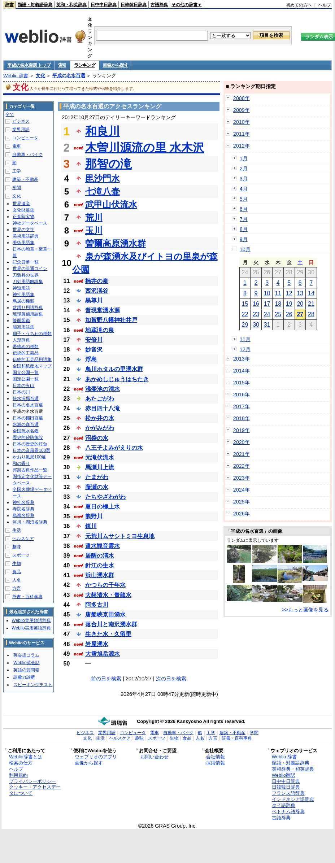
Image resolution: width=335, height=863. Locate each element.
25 (278, 314)
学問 (16, 187)
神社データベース (30, 223)
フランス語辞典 (288, 793)
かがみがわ (99, 428)
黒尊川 (94, 300)
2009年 (241, 110)
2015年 (241, 382)
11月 (245, 339)
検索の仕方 (20, 763)
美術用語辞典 (26, 236)
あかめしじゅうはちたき (117, 379)
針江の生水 (99, 565)
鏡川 (91, 526)
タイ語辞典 (283, 805)
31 (267, 325)
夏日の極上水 (102, 507)
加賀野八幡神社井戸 (111, 320)
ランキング (84, 65)
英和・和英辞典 (71, 5)
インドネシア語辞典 (293, 799)
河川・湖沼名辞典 (30, 521)
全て (9, 114)
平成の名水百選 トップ (28, 65)
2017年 (241, 406)
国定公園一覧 (26, 379)
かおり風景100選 (29, 456)
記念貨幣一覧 (26, 262)
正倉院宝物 (23, 216)
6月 (244, 209)
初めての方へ (299, 5)
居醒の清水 (99, 556)
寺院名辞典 (23, 508)
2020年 (241, 442)
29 (245, 325)
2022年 (241, 466)
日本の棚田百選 (28, 417)
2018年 (241, 418)
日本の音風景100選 (31, 450)
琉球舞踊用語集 (28, 314)
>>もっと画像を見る (305, 610)
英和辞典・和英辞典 (293, 769)
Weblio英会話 (26, 662)
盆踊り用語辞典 (28, 307)
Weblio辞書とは (25, 756)
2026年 (241, 514)
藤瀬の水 (96, 487)
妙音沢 (94, 349)
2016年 (241, 394)
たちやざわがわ (105, 497)
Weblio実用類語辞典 (31, 620)
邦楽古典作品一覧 (30, 469)
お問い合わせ (154, 756)
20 (300, 304)
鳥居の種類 (23, 301)
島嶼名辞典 (23, 515)
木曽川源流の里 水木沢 (144, 147)
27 (300, 314)
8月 (244, 229)
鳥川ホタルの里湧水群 (114, 369)
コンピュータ (25, 137)
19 (289, 304)
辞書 (9, 5)
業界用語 (21, 129)
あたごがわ (99, 399)
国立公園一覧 (26, 372)
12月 (245, 349)
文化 (40, 75)
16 (256, 304)
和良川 (102, 131)
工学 (16, 171)
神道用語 (21, 288)
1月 (244, 158)
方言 (16, 588)
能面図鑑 (21, 320)
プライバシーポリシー (32, 781)
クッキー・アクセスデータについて (35, 790)
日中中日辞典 (104, 5)
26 (289, 314)
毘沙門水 (102, 178)
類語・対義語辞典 (35, 5)
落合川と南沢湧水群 (111, 624)
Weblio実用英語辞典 (31, 628)
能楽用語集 (23, 327)
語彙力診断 (24, 677)
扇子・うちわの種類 (32, 333)
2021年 (241, 454)
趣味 (16, 546)
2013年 (241, 359)
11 (278, 293)
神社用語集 (23, 294)
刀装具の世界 (26, 275)
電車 (16, 146)
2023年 (241, 478)
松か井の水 (99, 418)
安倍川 (94, 340)
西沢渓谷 (96, 291)
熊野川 (94, 516)
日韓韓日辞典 (134, 5)
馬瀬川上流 (99, 467)
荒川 (94, 217)
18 (278, 304)
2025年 (241, 502)
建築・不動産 (25, 179)
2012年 (241, 146)
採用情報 (215, 763)
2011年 (241, 134)
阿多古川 (96, 605)
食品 (16, 571)
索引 (62, 65)
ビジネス (21, 121)
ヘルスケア (23, 538)
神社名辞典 (23, 502)
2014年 (241, 371)
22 (245, 314)
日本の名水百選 (28, 404)
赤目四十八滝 (102, 408)
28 (311, 314)
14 (311, 293)
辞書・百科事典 (27, 596)
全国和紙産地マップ (32, 366)
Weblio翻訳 (283, 775)
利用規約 (18, 775)
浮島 (91, 359)
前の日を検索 (106, 678)
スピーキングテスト (32, 684)
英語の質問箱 (26, 669)
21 (311, 304)
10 (267, 293)
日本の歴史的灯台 (30, 443)
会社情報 (215, 756)
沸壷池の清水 (102, 389)
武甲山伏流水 (111, 204)
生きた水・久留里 (108, 634)
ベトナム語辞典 (288, 811)
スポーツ (21, 555)
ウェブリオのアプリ (96, 756)
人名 (16, 580)
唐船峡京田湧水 (105, 614)
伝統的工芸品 (26, 353)
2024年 (241, 490)
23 (256, 314)
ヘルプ (324, 5)
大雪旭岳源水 (102, 654)
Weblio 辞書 (15, 75)
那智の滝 (108, 163)
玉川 (94, 230)
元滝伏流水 (99, 457)
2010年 (241, 122)
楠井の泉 (96, 281)
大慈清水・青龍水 (108, 595)
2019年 (241, 430)
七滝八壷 (102, 191)
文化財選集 (23, 210)
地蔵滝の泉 (99, 330)
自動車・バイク (27, 154)
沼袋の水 (96, 438)
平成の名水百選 (68, 75)
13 (300, 293)
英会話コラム (26, 655)
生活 (16, 530)
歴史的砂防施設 (28, 437)
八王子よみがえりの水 (114, 448)
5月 (244, 199)
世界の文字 (23, 229)
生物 (16, 563)
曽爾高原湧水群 (115, 243)
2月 (244, 168)
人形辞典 (21, 340)
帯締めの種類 (26, 346)
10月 (245, 249)
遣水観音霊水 (102, 546)
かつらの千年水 (105, 585)
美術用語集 (23, 242)
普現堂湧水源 (102, 310)
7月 (244, 219)
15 (245, 304)
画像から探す (115, 65)
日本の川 (21, 392)
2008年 (241, 98)
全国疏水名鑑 (26, 430)
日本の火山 (23, 385)
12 (289, 293)
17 (267, 304)
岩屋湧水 (96, 644)
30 (256, 325)
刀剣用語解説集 (28, 281)
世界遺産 (21, 203)
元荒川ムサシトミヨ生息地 (120, 536)
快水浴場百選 (26, 398)
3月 (244, 179)
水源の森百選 (26, 424)
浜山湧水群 (99, 575)
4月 (244, 189)
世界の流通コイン (30, 268)
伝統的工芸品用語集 (32, 359)
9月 (244, 239)
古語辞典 (159, 5)
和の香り (21, 463)
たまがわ (96, 477)
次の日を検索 (171, 678)
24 (267, 314)
